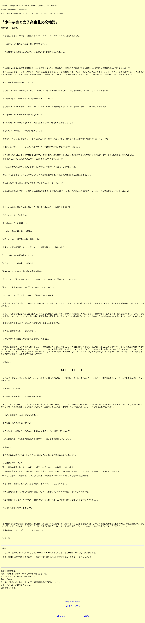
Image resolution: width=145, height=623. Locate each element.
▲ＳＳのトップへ (72, 606)
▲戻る (86, 616)
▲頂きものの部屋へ (72, 602)
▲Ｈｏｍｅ (60, 616)
